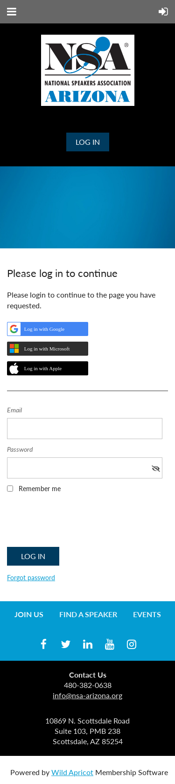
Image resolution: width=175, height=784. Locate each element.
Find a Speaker (88, 614)
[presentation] (78, 523)
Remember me (40, 489)
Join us (28, 614)
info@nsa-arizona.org (87, 695)
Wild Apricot (72, 772)
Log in (88, 141)
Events (147, 614)
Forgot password (31, 578)
